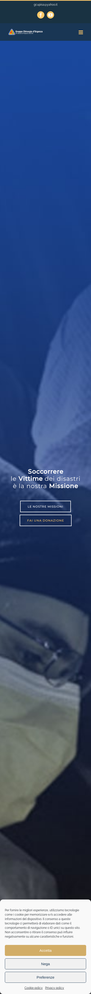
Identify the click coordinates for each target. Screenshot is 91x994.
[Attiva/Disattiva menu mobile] (81, 32)
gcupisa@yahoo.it (46, 4)
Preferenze (45, 977)
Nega (45, 964)
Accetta (45, 950)
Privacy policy (54, 988)
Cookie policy (34, 988)
